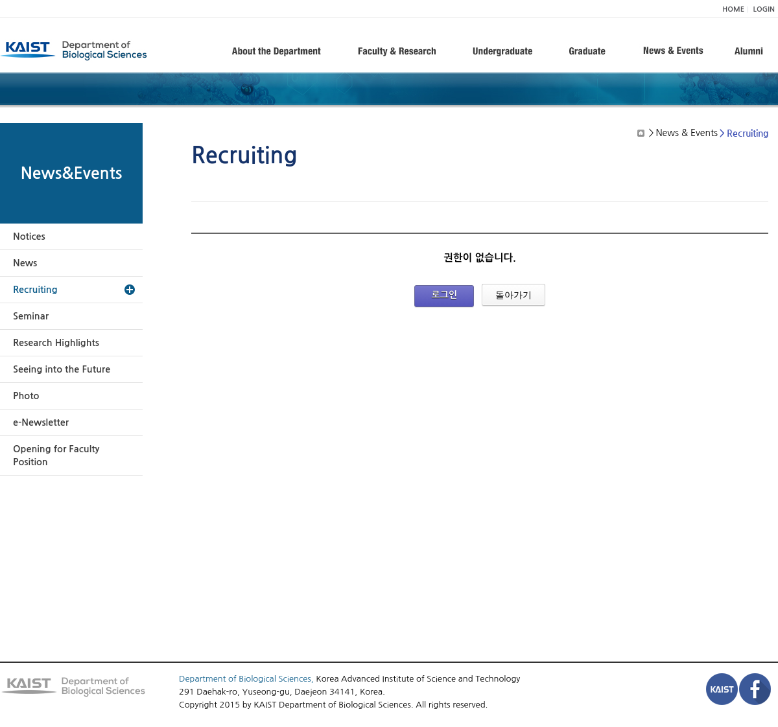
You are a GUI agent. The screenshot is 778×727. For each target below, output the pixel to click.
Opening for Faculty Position (56, 455)
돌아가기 (513, 295)
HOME (733, 9)
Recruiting (35, 289)
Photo (26, 395)
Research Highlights (56, 342)
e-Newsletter (41, 422)
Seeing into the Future (61, 369)
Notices (29, 236)
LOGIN (764, 9)
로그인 (444, 294)
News (25, 263)
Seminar (31, 316)
